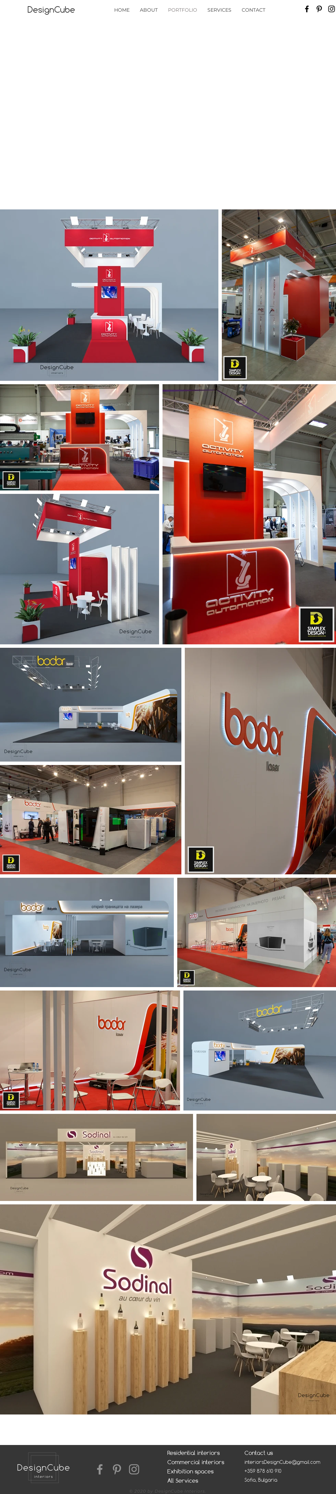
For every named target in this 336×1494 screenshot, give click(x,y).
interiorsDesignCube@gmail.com (282, 1462)
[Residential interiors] (196, 1453)
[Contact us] (272, 1453)
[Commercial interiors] (202, 1462)
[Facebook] (306, 8)
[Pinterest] (319, 8)
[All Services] (195, 1480)
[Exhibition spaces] (195, 1471)
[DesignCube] (51, 9)
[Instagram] (331, 8)
